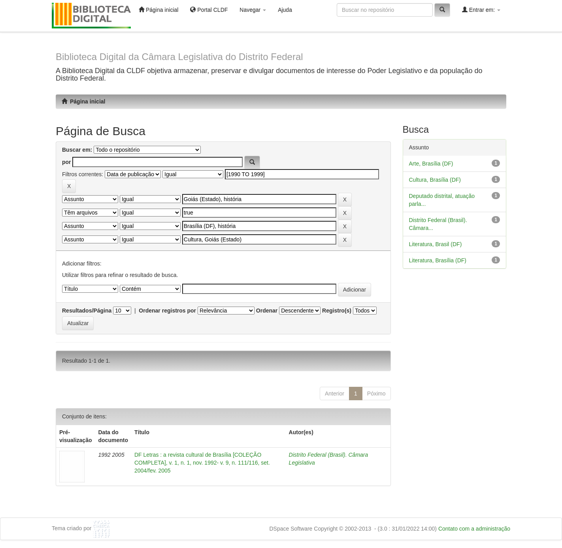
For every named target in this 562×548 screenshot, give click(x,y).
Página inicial (158, 9)
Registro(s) (336, 310)
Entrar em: (481, 9)
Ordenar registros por (167, 310)
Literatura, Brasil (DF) (435, 244)
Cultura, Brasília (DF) (435, 180)
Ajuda (285, 10)
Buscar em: (77, 150)
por (66, 162)
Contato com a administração (474, 528)
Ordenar (266, 310)
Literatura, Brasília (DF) (437, 260)
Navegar (253, 10)
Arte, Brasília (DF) (431, 163)
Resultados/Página (86, 310)
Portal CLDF (209, 9)
